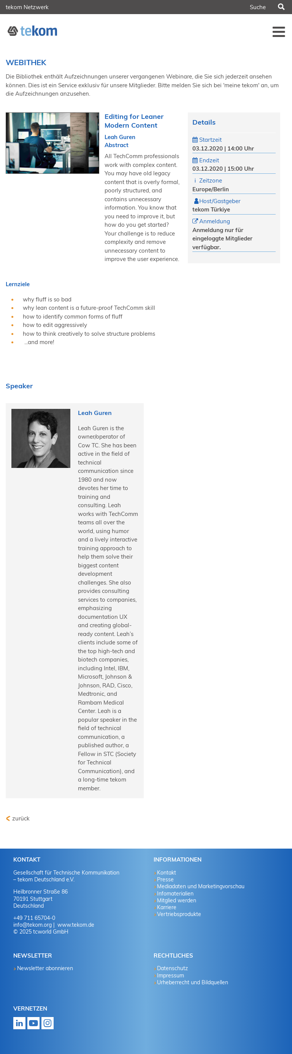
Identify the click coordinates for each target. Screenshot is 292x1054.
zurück (21, 818)
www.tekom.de (75, 924)
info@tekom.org (32, 924)
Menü (279, 31)
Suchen (281, 7)
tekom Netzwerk (27, 7)
